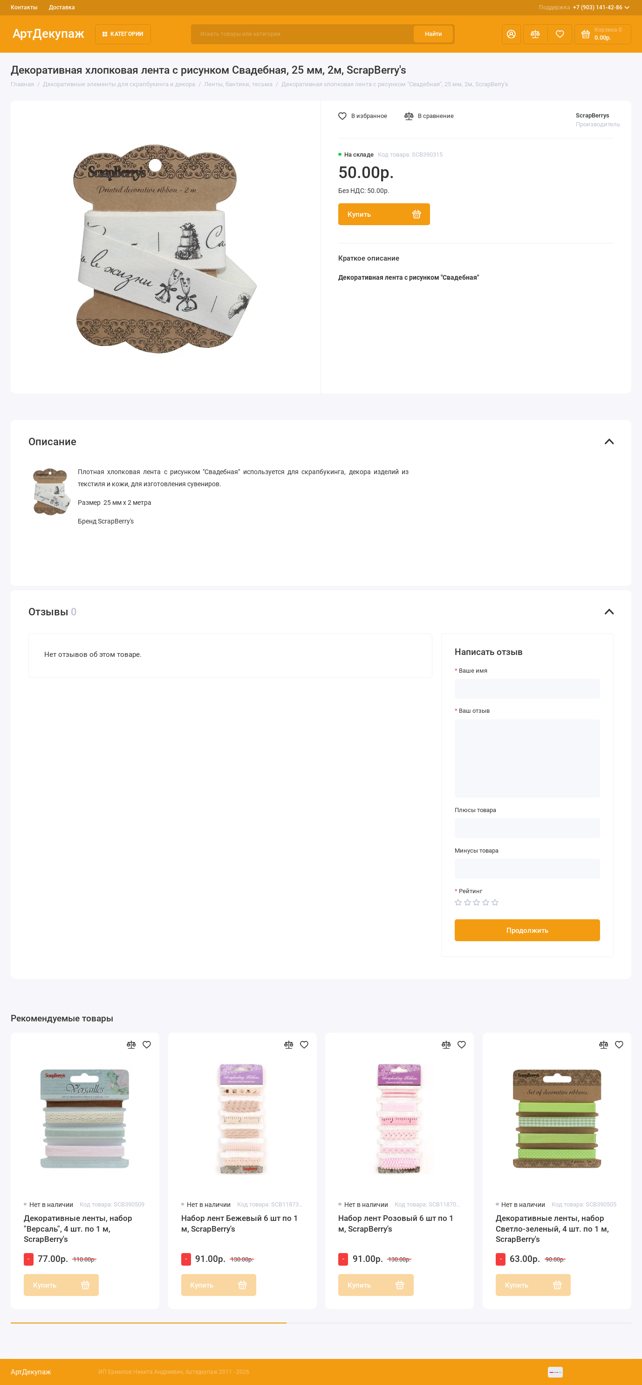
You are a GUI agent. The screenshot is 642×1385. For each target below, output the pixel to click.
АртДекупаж (48, 34)
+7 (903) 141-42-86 (584, 7)
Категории (122, 34)
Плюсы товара (475, 809)
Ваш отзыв (474, 710)
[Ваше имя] (527, 689)
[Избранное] (560, 34)
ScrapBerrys (592, 115)
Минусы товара (477, 850)
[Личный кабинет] (511, 34)
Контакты (24, 7)
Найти (433, 33)
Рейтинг (470, 891)
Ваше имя (473, 670)
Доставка (62, 7)
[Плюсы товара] (527, 828)
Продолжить (527, 930)
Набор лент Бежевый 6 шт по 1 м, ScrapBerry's (239, 1223)
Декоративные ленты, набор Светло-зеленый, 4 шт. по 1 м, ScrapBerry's (552, 1228)
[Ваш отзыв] (527, 758)
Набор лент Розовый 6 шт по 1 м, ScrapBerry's (396, 1223)
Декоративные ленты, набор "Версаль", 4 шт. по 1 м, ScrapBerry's (78, 1228)
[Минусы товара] (527, 869)
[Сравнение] (535, 34)
